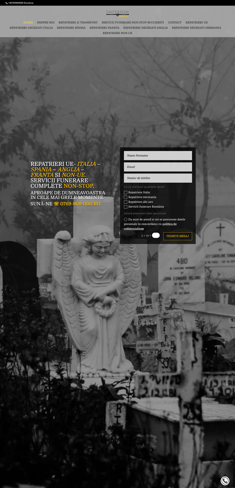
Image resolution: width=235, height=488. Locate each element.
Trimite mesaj (177, 236)
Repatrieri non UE (117, 33)
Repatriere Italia (137, 192)
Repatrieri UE (197, 22)
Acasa (28, 22)
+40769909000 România (20, 2)
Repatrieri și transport (78, 22)
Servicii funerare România (144, 206)
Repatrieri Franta (104, 28)
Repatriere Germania (140, 197)
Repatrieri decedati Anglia (145, 28)
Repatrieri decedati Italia (31, 28)
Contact (175, 22)
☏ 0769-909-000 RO (76, 203)
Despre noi (46, 22)
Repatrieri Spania (71, 28)
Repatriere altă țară (138, 202)
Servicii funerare (59, 180)
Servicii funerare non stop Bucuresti (133, 22)
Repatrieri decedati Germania (196, 28)
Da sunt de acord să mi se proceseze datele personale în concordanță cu (154, 224)
